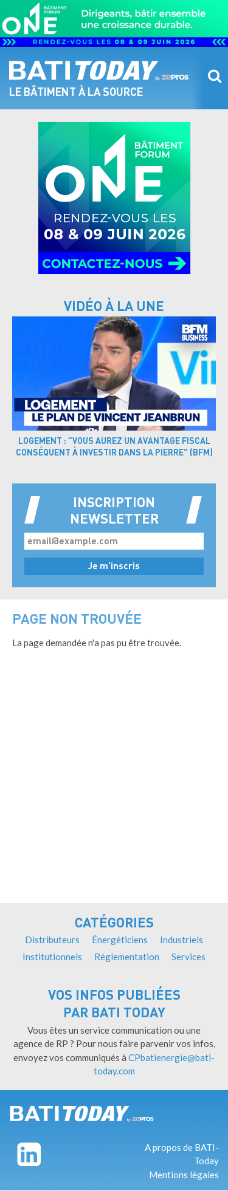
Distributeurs (52, 939)
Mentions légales (184, 1174)
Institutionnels (52, 956)
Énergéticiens (120, 939)
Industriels (181, 939)
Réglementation (126, 956)
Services (188, 956)
